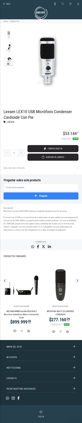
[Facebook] (18, 398)
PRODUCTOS (14, 21)
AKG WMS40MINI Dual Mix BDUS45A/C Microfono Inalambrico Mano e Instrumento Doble (21, 314)
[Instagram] (13, 398)
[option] (9, 36)
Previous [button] (5, 280)
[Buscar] (62, 4)
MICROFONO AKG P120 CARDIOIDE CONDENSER (60, 313)
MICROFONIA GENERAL (21, 306)
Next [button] (77, 280)
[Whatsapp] (7, 398)
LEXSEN (10, 122)
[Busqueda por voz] (55, 4)
